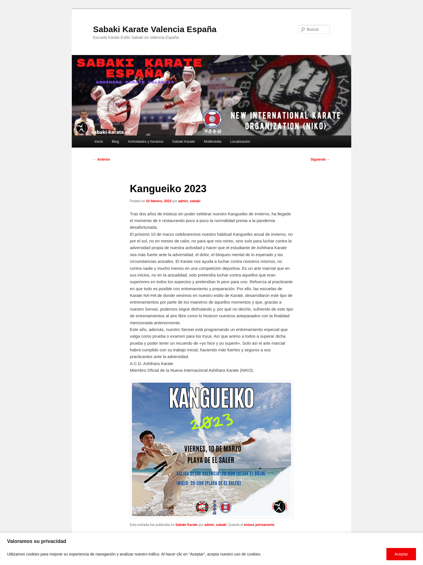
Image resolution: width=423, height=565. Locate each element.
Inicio (98, 141)
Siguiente (320, 159)
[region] (211, 549)
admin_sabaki (189, 201)
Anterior (101, 159)
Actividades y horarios (145, 141)
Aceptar (401, 554)
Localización (240, 141)
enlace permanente (259, 525)
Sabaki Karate (183, 141)
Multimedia (212, 141)
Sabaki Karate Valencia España (155, 29)
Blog (115, 141)
